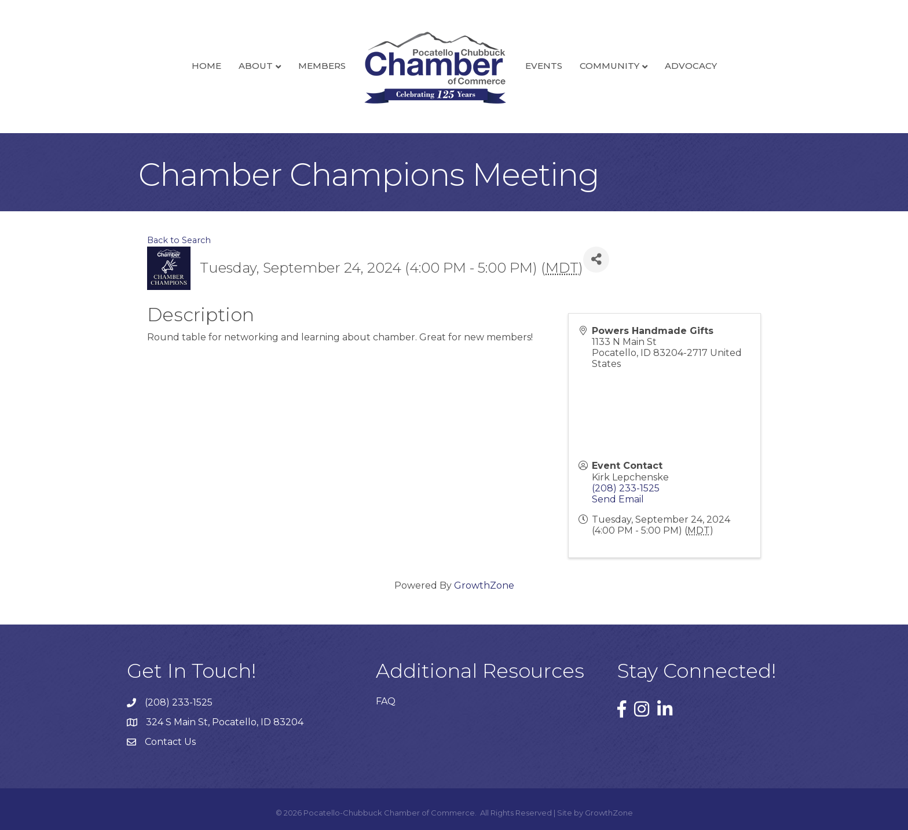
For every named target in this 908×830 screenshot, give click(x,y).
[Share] (596, 260)
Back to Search (179, 240)
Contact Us (170, 741)
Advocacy (691, 65)
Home (206, 65)
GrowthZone (484, 585)
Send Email (618, 499)
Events (543, 65)
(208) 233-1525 (626, 488)
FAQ (386, 701)
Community (609, 65)
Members (322, 65)
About (256, 65)
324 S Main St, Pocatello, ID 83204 (224, 722)
